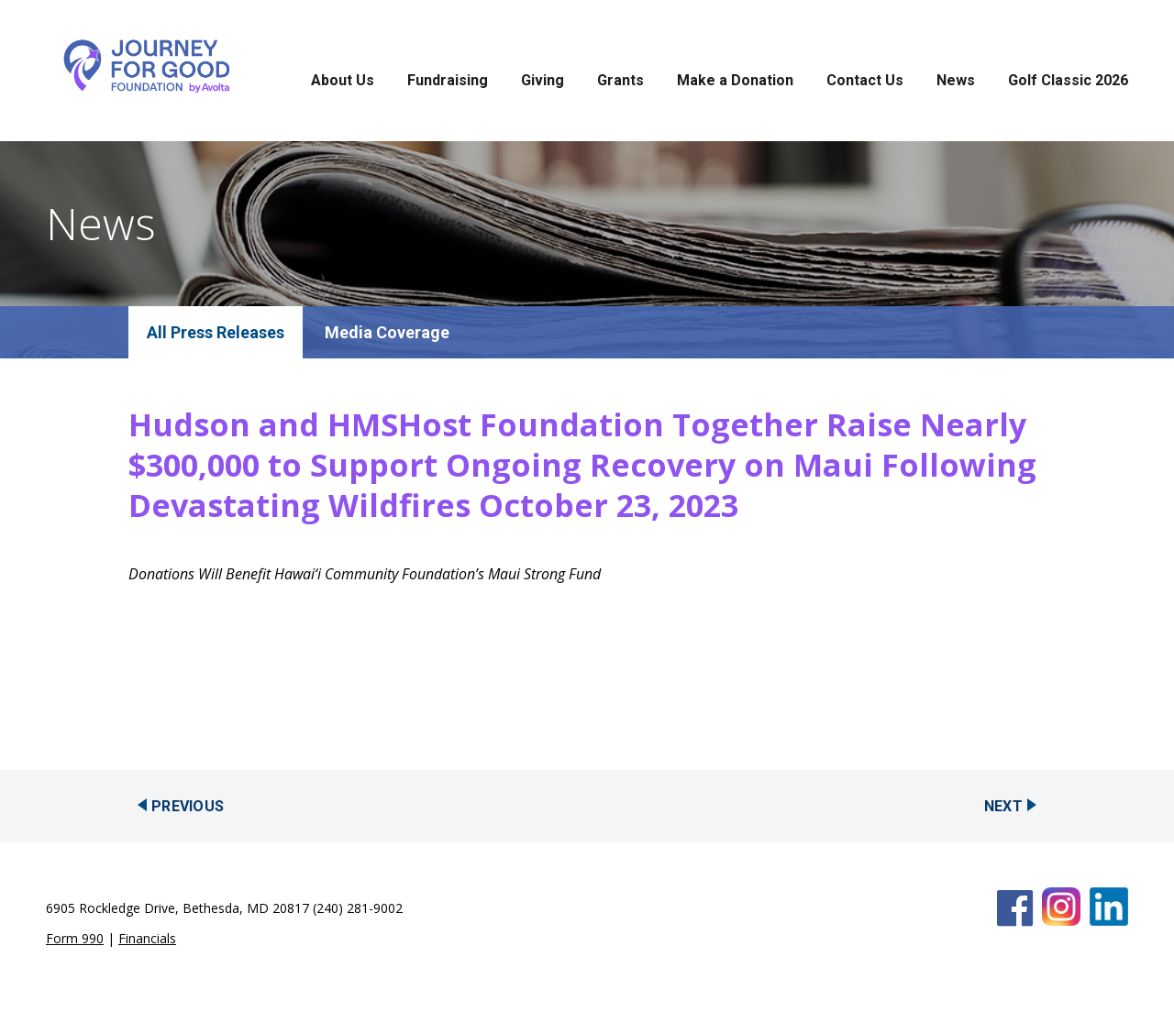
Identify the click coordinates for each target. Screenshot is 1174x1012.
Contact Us (864, 80)
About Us (342, 80)
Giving (542, 80)
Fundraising (447, 80)
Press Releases (227, 332)
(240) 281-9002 (358, 908)
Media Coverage (387, 332)
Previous (187, 806)
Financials (147, 938)
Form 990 (75, 938)
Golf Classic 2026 (1068, 80)
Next (1003, 806)
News (955, 80)
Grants (620, 80)
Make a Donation (735, 80)
